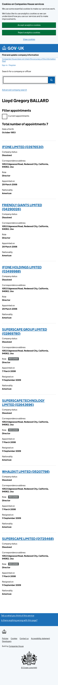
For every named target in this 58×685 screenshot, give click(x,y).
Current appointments (15, 116)
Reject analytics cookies (29, 32)
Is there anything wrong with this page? (19, 620)
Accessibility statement (40, 638)
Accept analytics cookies (29, 25)
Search (51, 80)
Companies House (16, 646)
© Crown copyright (29, 667)
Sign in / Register (9, 65)
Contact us (24, 638)
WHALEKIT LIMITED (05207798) (26, 472)
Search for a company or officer (16, 71)
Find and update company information (20, 55)
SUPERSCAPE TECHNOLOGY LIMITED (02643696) (23, 403)
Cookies (14, 638)
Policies (5, 638)
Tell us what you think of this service (17, 615)
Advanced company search (14, 90)
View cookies (29, 39)
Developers (6, 641)
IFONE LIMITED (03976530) (22, 147)
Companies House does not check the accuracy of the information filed (29, 60)
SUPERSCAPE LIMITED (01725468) (28, 539)
